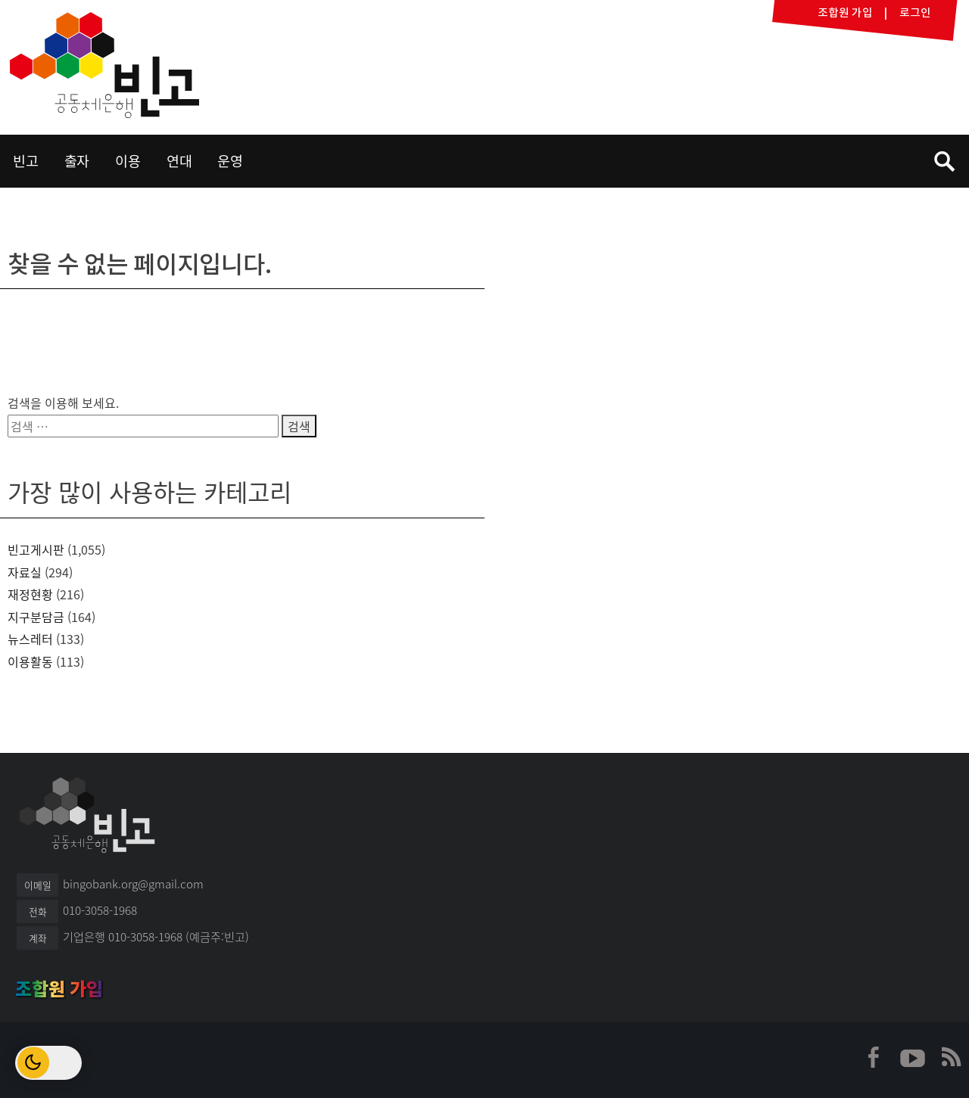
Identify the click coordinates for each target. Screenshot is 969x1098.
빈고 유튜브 (912, 1057)
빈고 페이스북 (874, 1057)
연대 (179, 161)
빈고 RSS (950, 1057)
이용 (128, 161)
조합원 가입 (59, 989)
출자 (77, 161)
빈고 (104, 65)
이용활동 (30, 661)
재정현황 (30, 594)
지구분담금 (36, 617)
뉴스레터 (30, 639)
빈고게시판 (36, 549)
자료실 (25, 572)
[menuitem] (25, 161)
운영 (230, 161)
